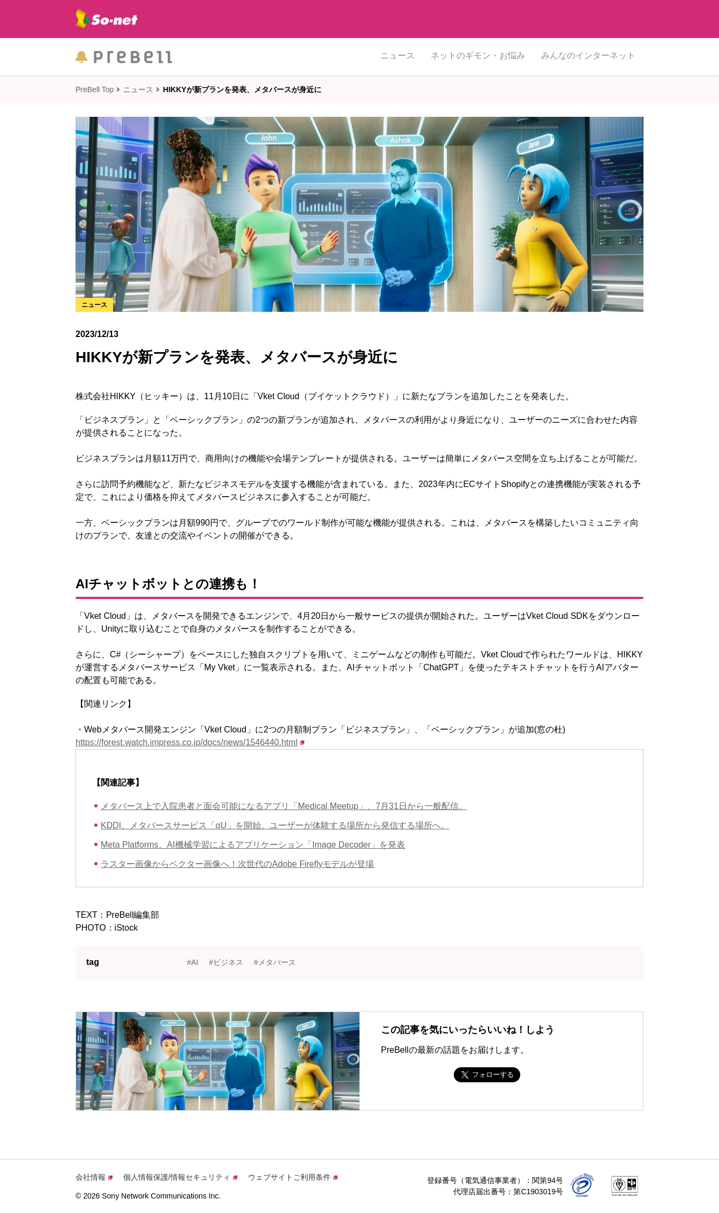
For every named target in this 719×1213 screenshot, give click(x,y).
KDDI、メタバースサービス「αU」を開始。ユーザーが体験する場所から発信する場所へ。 (275, 825)
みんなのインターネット (588, 56)
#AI (192, 962)
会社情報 (94, 1177)
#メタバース (275, 962)
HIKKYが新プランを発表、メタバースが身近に (242, 89)
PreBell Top (95, 89)
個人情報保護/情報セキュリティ (180, 1177)
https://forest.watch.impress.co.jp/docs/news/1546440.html (190, 742)
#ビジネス (226, 962)
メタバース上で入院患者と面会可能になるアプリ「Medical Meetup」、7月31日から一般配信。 (284, 806)
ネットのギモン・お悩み (478, 56)
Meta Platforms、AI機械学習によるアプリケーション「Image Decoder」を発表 (253, 844)
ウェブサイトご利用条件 (293, 1177)
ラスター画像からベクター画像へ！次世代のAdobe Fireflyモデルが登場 (237, 863)
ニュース (397, 56)
